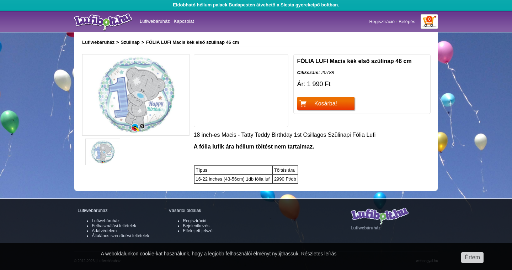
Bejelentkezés (196, 225)
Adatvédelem (104, 230)
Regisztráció (382, 21)
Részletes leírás (319, 253)
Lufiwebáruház (155, 21)
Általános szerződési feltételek (120, 235)
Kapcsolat (184, 21)
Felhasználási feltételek (114, 225)
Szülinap (130, 42)
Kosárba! (325, 103)
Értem (472, 257)
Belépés (407, 21)
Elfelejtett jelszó (197, 230)
